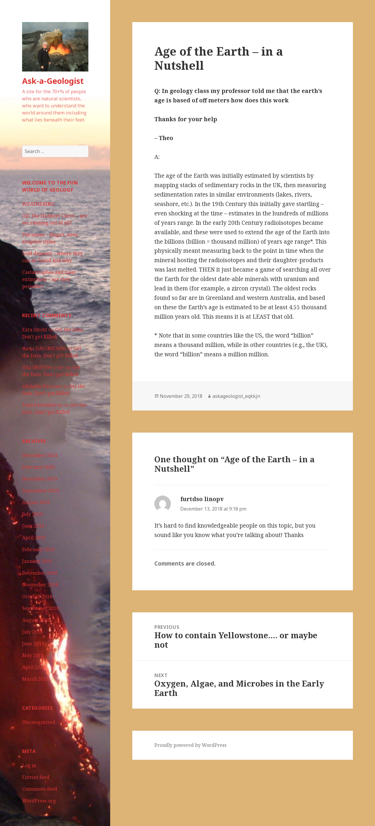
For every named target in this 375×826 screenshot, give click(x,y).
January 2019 (37, 561)
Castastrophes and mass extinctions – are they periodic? (49, 279)
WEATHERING (38, 204)
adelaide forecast (41, 386)
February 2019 (38, 549)
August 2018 (36, 620)
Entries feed (35, 777)
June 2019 (33, 526)
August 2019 (36, 502)
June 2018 (33, 643)
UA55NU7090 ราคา (43, 367)
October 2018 (37, 596)
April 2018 (33, 667)
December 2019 (39, 479)
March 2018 (35, 679)
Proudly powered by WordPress (190, 745)
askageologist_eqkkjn (236, 396)
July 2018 (32, 632)
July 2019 (32, 514)
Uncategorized (38, 722)
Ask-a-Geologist (53, 80)
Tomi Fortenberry (42, 405)
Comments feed (39, 789)
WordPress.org (39, 800)
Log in (29, 765)
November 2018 (40, 584)
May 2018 (33, 655)
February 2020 (38, 467)
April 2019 (33, 537)
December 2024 (39, 455)
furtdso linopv (202, 499)
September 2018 (40, 608)
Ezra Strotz (34, 329)
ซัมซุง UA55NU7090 (43, 348)
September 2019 (40, 490)
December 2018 (39, 573)
